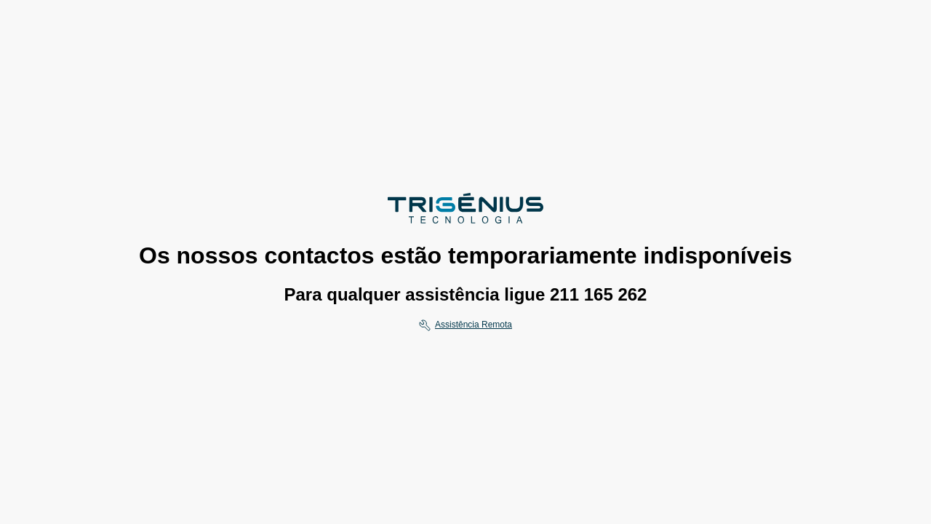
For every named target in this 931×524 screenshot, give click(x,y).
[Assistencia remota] (465, 325)
